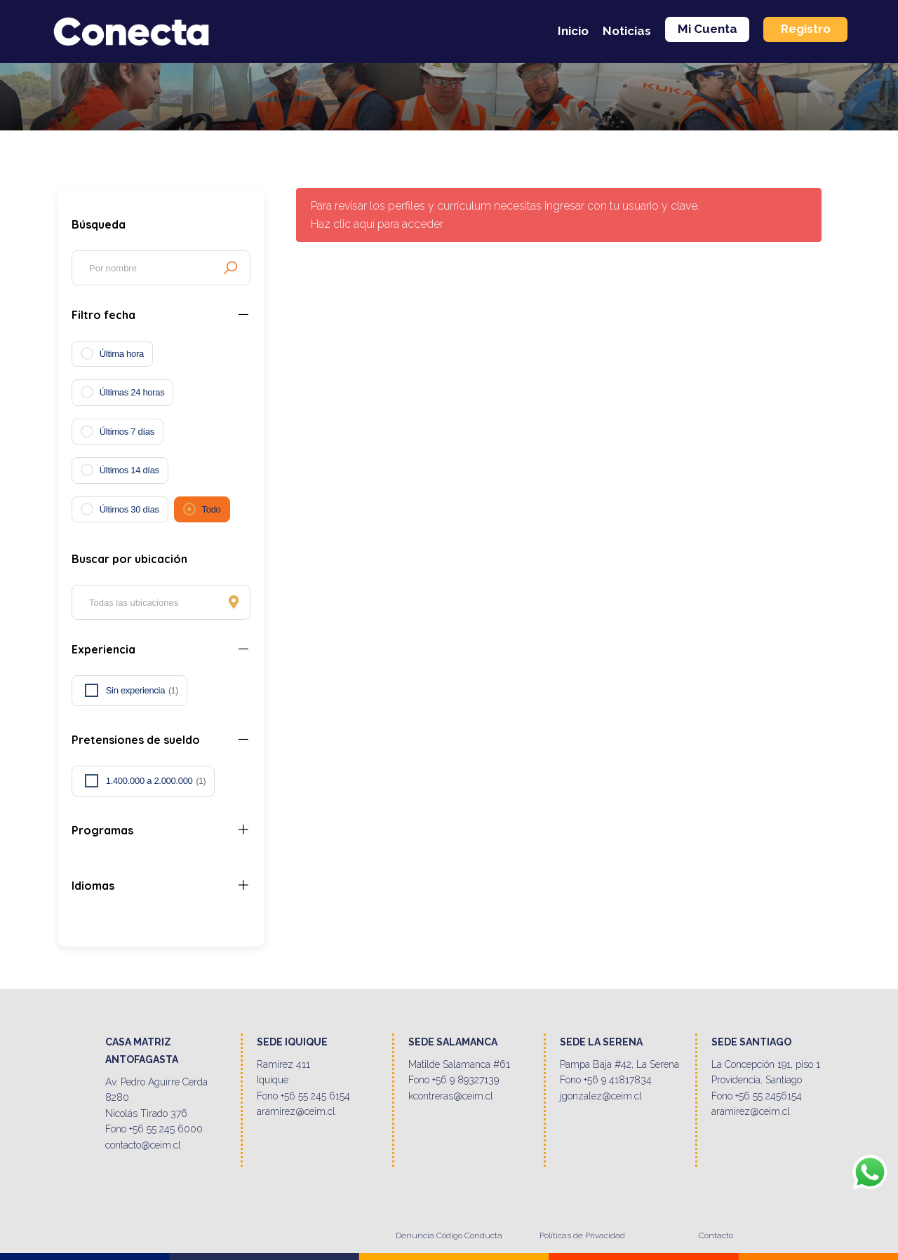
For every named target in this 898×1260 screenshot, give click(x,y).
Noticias (627, 31)
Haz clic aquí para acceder (377, 224)
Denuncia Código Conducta (449, 1235)
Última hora (122, 353)
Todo (211, 509)
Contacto (716, 1235)
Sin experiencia (142, 690)
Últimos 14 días (129, 470)
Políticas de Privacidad (582, 1235)
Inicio (573, 31)
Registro (806, 29)
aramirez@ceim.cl (296, 1111)
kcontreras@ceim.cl (450, 1096)
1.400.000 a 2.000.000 (156, 781)
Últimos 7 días (127, 431)
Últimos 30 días (129, 509)
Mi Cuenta (707, 29)
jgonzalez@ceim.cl (601, 1096)
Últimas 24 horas (132, 392)
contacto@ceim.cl (143, 1145)
